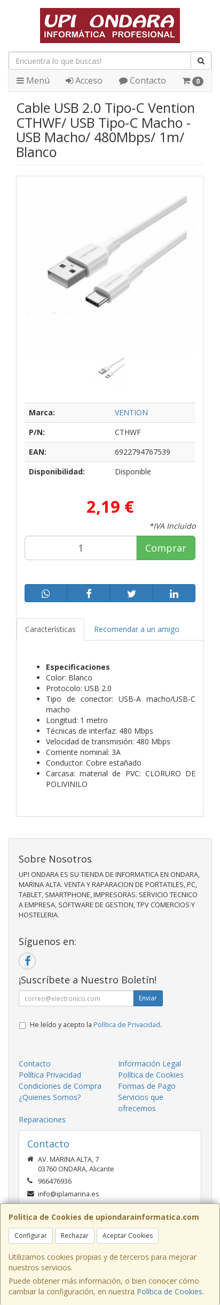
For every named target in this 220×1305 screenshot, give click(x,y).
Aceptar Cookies (128, 1235)
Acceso (84, 80)
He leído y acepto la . (96, 1024)
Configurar (30, 1235)
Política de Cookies (169, 1291)
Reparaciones (42, 1119)
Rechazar (75, 1235)
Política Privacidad (50, 1075)
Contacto (142, 80)
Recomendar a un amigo (136, 629)
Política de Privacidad (126, 1024)
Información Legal (149, 1063)
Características (50, 629)
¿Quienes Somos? (50, 1097)
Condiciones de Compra (60, 1086)
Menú (33, 80)
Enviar (148, 998)
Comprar (165, 547)
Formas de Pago (147, 1086)
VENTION (131, 412)
